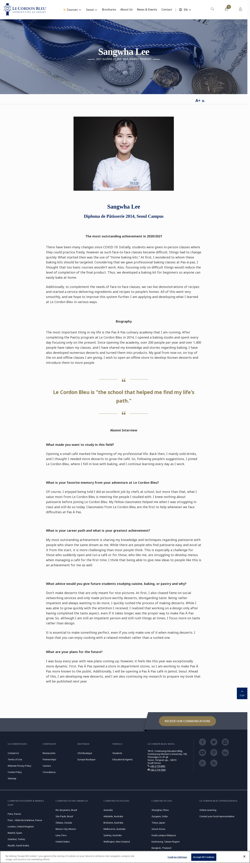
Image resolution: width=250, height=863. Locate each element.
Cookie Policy (15, 772)
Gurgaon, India (160, 816)
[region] (125, 857)
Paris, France (14, 813)
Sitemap (12, 778)
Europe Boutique (86, 759)
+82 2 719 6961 (157, 766)
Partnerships (49, 759)
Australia (108, 810)
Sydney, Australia (113, 835)
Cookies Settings (177, 857)
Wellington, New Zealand (117, 841)
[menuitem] (212, 9)
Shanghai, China (160, 810)
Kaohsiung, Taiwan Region (166, 841)
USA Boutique (85, 753)
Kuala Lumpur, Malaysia (164, 835)
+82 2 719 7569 (157, 769)
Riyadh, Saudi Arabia (18, 845)
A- (203, 101)
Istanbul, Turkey (16, 839)
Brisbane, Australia (113, 822)
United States (63, 841)
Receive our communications (187, 721)
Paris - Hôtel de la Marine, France (25, 820)
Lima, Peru (61, 835)
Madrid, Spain (15, 832)
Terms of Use (15, 759)
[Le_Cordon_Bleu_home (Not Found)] (25, 9)
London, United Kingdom (21, 826)
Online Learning (207, 810)
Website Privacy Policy (19, 765)
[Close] (244, 856)
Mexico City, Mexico (66, 829)
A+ (198, 100)
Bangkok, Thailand (161, 847)
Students (117, 753)
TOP (242, 693)
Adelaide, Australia (113, 816)
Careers (47, 765)
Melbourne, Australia (114, 829)
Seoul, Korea (158, 829)
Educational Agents (122, 759)
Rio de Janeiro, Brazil (66, 810)
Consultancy (49, 772)
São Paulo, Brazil (64, 816)
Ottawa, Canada (64, 822)
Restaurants (49, 753)
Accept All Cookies (203, 857)
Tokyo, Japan (158, 822)
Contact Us (13, 753)
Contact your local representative (216, 816)
